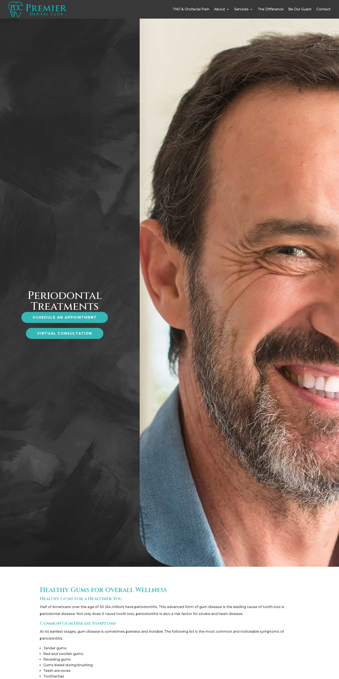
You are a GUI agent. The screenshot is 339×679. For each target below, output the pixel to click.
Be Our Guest (300, 9)
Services (241, 9)
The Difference (270, 9)
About (219, 9)
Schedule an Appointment (65, 317)
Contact (323, 9)
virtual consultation (64, 333)
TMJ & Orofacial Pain (191, 9)
